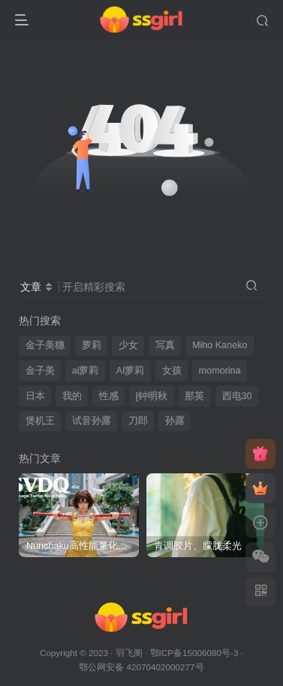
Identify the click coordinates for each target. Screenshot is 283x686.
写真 (165, 345)
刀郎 (138, 421)
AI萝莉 (130, 370)
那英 (194, 396)
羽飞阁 (129, 653)
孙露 (175, 421)
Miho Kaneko (220, 345)
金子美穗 (45, 345)
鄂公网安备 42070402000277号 (141, 667)
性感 (109, 396)
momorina (220, 370)
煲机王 (40, 421)
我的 (72, 396)
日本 (35, 396)
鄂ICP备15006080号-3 (194, 653)
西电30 (237, 396)
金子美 (40, 370)
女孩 (172, 370)
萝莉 (91, 345)
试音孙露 (91, 421)
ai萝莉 (85, 370)
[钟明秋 (152, 396)
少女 (128, 345)
